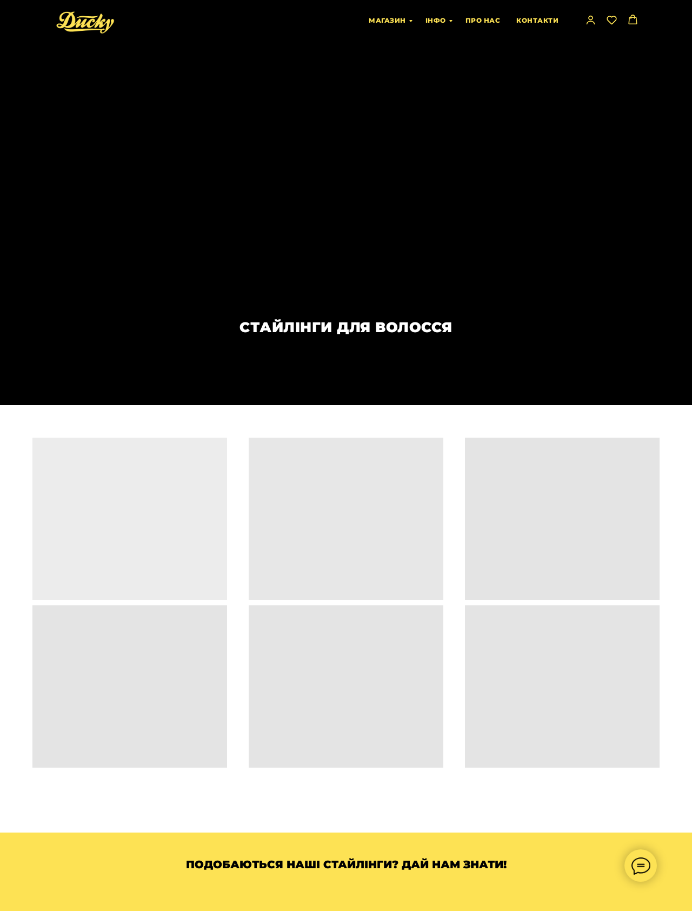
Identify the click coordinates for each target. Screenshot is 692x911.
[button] (590, 20)
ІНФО (435, 20)
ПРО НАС (483, 20)
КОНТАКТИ (537, 20)
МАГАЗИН (387, 20)
